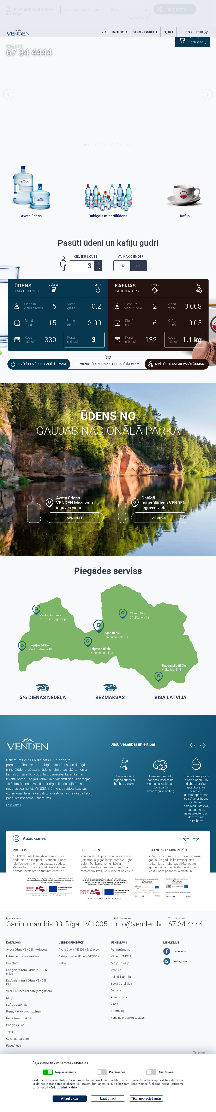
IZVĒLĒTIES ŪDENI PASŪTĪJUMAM (42, 364)
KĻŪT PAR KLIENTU (194, 32)
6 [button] (108, 144)
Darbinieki (117, 990)
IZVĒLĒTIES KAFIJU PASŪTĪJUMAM (180, 364)
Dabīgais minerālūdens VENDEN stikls (26, 971)
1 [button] (85, 144)
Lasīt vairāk (13, 805)
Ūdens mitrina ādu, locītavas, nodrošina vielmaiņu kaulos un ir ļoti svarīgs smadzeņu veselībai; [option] (160, 783)
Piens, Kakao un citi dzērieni (24, 1011)
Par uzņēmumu (121, 949)
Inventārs (12, 963)
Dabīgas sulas (15, 1025)
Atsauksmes (119, 997)
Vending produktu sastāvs (128, 1017)
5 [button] (103, 144)
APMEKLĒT (74, 518)
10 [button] (126, 144)
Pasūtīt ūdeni (14, 1045)
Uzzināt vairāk (68, 1087)
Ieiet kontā (177, 9)
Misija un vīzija (120, 963)
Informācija (118, 1010)
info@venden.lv (138, 924)
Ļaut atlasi (108, 1098)
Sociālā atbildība (121, 983)
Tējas (9, 1032)
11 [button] (130, 144)
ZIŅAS (167, 32)
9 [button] (121, 144)
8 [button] (117, 144)
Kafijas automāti (17, 1004)
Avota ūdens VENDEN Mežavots (26, 949)
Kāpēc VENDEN (121, 956)
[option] (108, 94)
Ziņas (114, 1004)
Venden (18, 32)
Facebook (174, 951)
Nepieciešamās (59, 1072)
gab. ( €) (197, 40)
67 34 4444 (29, 52)
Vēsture (116, 970)
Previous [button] (8, 94)
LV (102, 32)
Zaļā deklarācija (121, 976)
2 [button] (89, 144)
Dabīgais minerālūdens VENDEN (79, 956)
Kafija (10, 997)
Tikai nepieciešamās (146, 1098)
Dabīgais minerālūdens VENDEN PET (26, 982)
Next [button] (207, 94)
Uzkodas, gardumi (17, 1038)
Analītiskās (159, 1072)
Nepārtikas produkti (19, 1018)
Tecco (199, 1052)
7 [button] (112, 144)
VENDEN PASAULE (144, 32)
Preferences (111, 1072)
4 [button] (98, 144)
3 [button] (94, 144)
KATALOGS (118, 32)
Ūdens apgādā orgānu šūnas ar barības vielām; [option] (124, 780)
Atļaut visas (69, 1098)
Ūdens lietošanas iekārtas (22, 956)
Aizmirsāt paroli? (139, 17)
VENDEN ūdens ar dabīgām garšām (29, 991)
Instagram (175, 961)
